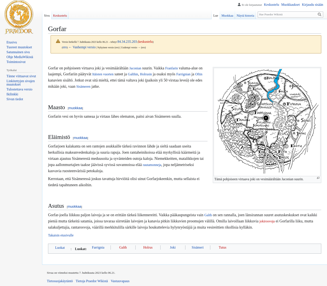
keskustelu (145, 41)
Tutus (222, 247)
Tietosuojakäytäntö (60, 281)
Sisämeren (83, 86)
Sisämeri (198, 247)
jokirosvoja (267, 221)
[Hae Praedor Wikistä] (290, 14)
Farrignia (98, 247)
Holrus (148, 247)
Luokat (60, 247)
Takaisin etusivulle (61, 235)
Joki (173, 247)
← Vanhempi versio (82, 47)
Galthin (133, 74)
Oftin (198, 74)
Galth (208, 215)
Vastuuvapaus (120, 281)
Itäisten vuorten (103, 74)
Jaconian (135, 68)
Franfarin (171, 68)
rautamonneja (152, 165)
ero (65, 47)
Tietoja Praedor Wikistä (92, 281)
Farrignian (183, 74)
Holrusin (146, 74)
